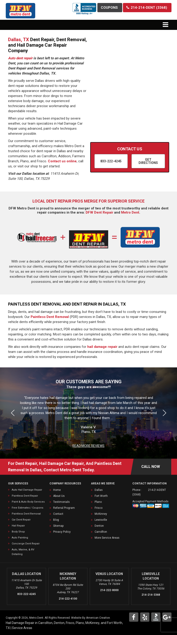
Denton (99, 525)
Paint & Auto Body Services (28, 501)
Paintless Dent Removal (50, 317)
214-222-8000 (109, 590)
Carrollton (101, 531)
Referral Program (64, 507)
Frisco (98, 507)
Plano (98, 501)
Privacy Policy (62, 531)
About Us (59, 496)
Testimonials (61, 501)
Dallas (99, 490)
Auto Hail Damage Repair (27, 489)
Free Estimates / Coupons (27, 507)
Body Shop (18, 531)
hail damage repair (102, 347)
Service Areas (22, 628)
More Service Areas (107, 537)
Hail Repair (18, 525)
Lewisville (101, 519)
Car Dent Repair (21, 519)
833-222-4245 (26, 594)
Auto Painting (20, 537)
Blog (56, 519)
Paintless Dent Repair (25, 495)
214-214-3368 (151, 594)
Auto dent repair (20, 58)
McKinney (101, 513)
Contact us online (62, 161)
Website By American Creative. (90, 617)
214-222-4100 (68, 598)
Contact (58, 513)
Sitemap (58, 525)
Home (57, 490)
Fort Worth (101, 496)
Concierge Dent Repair (26, 543)
